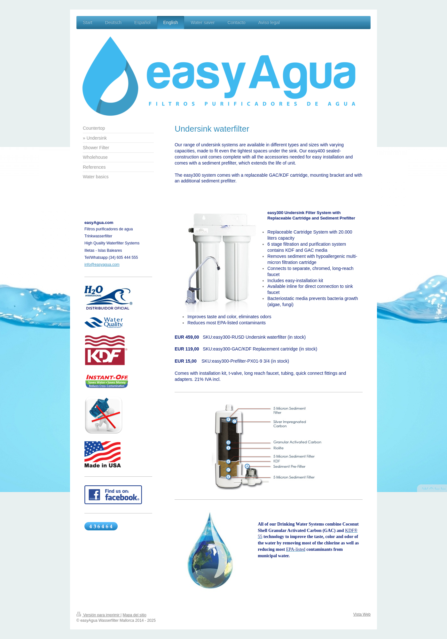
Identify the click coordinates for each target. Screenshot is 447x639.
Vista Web (362, 614)
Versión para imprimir (98, 615)
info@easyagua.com (102, 264)
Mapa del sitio (134, 615)
